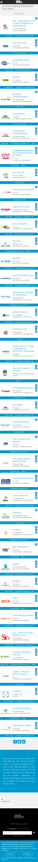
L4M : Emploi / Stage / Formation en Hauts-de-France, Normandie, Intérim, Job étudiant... (19, 2)
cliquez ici (4, 860)
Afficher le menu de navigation (1, 2)
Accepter (10, 854)
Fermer (37, 841)
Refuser (28, 854)
